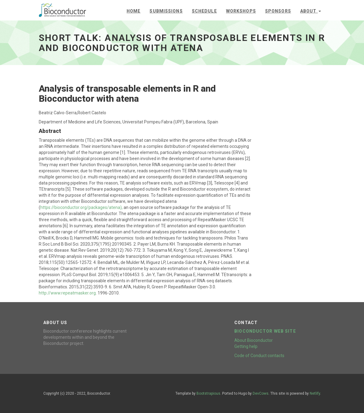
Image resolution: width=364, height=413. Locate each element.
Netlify (315, 393)
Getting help (246, 346)
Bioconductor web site (265, 331)
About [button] (310, 11)
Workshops (241, 11)
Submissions (166, 11)
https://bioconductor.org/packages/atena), (81, 207)
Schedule (204, 11)
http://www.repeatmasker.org (67, 293)
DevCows (260, 393)
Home (133, 11)
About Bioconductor (253, 340)
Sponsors (278, 11)
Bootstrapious (208, 393)
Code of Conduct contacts (259, 355)
